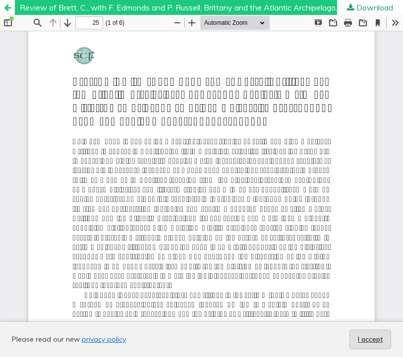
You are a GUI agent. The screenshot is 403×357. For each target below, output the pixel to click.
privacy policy (104, 339)
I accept (370, 339)
